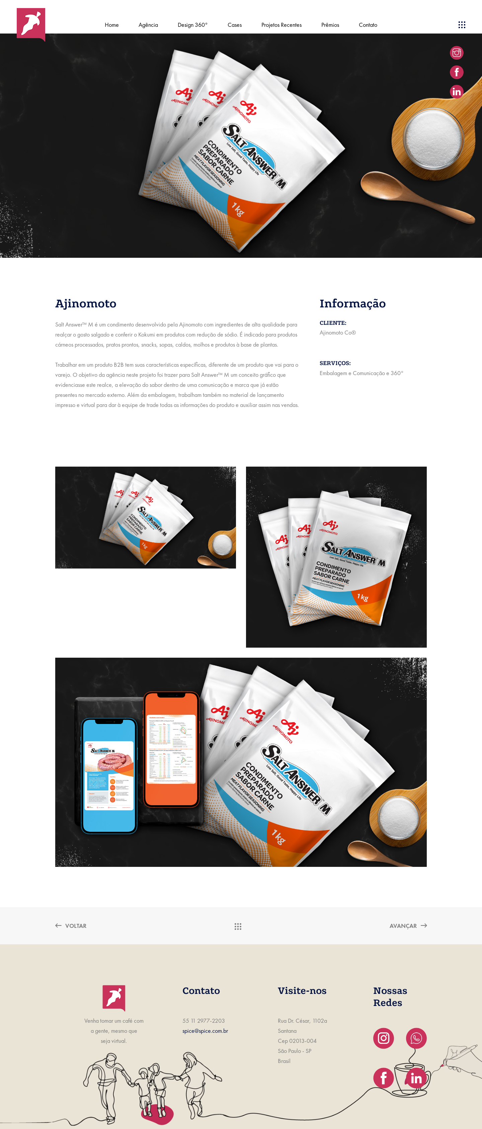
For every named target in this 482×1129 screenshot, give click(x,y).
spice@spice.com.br (205, 1030)
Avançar (408, 926)
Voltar (70, 926)
